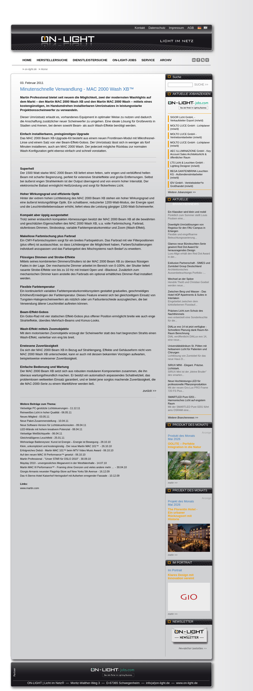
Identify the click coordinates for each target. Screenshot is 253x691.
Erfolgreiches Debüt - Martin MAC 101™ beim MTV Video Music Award (60, 450)
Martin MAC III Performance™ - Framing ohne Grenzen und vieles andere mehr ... (67, 467)
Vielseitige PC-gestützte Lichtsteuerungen (44, 408)
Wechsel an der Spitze (181, 278)
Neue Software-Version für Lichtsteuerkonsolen (47, 425)
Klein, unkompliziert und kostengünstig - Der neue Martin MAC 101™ (59, 446)
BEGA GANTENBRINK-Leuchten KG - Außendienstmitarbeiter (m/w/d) (189, 174)
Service (148, 60)
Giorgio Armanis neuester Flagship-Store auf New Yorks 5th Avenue (58, 471)
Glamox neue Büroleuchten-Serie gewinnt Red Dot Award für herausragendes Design (187, 247)
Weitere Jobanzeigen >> (182, 192)
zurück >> (149, 390)
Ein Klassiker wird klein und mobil (187, 211)
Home (27, 60)
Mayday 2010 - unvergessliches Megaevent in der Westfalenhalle (57, 463)
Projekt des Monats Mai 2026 (181, 503)
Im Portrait (175, 570)
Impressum (176, 28)
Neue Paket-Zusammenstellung (38, 420)
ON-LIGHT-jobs (124, 60)
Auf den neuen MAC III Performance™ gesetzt (46, 454)
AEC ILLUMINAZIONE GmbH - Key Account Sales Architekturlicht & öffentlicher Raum (190, 154)
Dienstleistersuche (90, 60)
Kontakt (140, 28)
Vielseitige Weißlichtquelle (35, 433)
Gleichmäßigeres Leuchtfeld (36, 437)
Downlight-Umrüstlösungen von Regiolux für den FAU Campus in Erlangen (186, 227)
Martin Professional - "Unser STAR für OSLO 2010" (49, 458)
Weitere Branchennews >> (183, 417)
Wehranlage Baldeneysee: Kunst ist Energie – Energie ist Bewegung (59, 442)
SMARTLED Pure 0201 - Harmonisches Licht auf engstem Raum (186, 400)
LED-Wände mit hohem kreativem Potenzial (45, 429)
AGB (191, 28)
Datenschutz (156, 28)
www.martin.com (29, 488)
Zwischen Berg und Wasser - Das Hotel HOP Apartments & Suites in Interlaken (187, 294)
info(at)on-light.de (158, 683)
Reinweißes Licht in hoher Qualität (39, 412)
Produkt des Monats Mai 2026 (181, 437)
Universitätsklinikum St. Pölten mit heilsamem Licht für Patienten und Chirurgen (187, 349)
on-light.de (30, 69)
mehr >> (172, 482)
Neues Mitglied (28, 416)
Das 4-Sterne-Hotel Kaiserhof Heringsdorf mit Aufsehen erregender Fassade (63, 475)
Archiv (166, 60)
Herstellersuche (52, 60)
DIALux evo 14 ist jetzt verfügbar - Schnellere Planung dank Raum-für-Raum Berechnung (188, 330)
